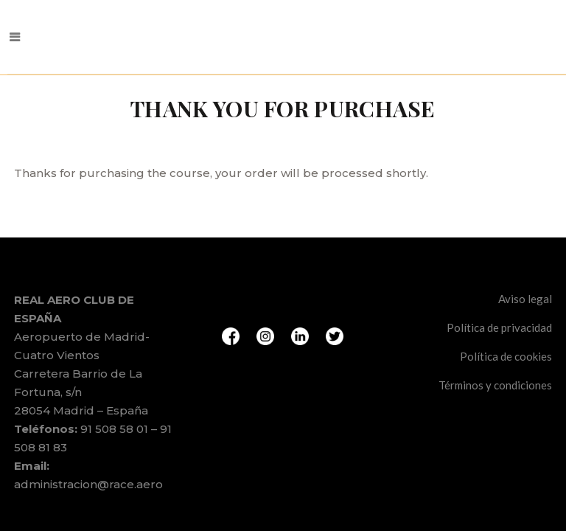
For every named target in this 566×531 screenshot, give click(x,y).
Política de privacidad (499, 272)
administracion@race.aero (88, 429)
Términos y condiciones (495, 329)
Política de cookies (506, 301)
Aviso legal (525, 243)
